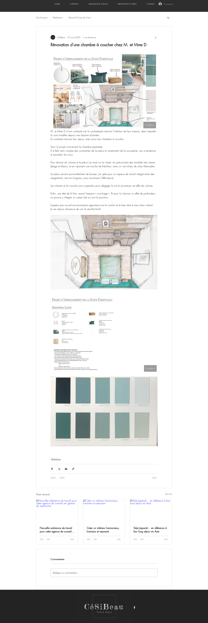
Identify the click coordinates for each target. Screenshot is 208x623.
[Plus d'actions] (155, 37)
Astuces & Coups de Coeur (79, 17)
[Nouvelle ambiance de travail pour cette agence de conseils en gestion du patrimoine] (57, 511)
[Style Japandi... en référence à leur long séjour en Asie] (151, 511)
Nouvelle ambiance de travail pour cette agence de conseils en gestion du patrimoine (56, 529)
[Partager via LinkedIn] (66, 468)
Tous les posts (41, 17)
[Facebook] (134, 607)
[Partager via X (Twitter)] (59, 468)
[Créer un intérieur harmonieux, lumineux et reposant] (104, 511)
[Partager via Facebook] (52, 468)
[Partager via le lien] (73, 468)
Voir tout (168, 494)
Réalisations (58, 17)
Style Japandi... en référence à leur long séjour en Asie (150, 529)
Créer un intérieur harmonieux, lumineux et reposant (103, 529)
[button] (168, 17)
